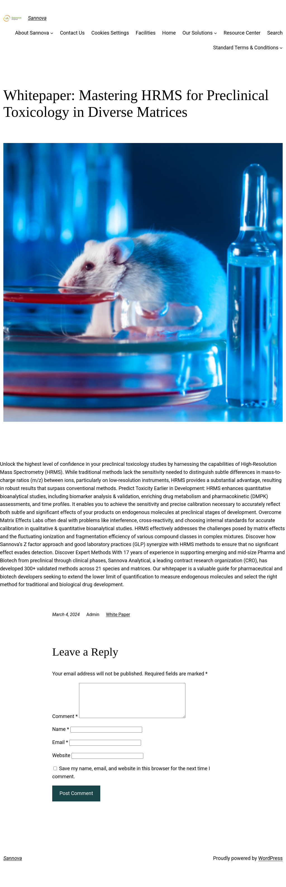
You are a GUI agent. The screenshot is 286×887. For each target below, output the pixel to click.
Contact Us (72, 33)
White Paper (118, 614)
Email (60, 749)
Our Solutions (197, 33)
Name (60, 736)
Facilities (146, 33)
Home (169, 33)
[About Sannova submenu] (51, 33)
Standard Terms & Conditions (245, 47)
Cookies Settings (110, 33)
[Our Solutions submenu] (215, 33)
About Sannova (32, 33)
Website (61, 762)
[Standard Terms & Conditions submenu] (281, 47)
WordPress (270, 865)
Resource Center (241, 33)
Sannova (37, 18)
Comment (65, 723)
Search (275, 33)
